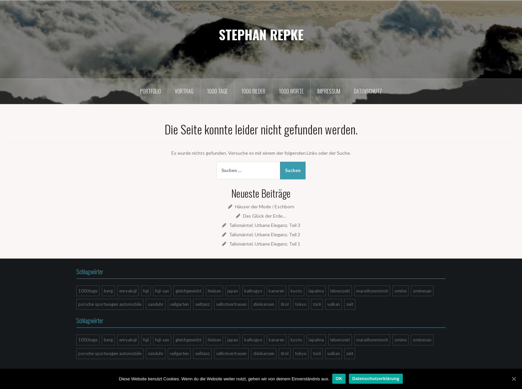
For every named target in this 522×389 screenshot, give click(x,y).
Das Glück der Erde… (264, 216)
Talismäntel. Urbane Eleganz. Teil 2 (264, 234)
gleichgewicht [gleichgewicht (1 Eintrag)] (188, 290)
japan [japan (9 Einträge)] (232, 290)
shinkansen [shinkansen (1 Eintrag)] (263, 304)
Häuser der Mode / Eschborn (264, 206)
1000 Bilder (253, 91)
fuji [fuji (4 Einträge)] (146, 290)
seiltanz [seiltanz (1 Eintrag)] (202, 304)
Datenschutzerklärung (376, 378)
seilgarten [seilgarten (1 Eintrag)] (179, 304)
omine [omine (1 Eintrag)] (400, 290)
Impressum (328, 91)
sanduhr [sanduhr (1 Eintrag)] (155, 304)
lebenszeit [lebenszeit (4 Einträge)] (340, 290)
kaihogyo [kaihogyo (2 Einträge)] (253, 290)
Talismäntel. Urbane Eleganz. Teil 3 (264, 225)
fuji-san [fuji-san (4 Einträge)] (162, 290)
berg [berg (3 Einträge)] (108, 290)
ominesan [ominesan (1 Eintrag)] (422, 290)
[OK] (513, 378)
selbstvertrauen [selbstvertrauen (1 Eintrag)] (231, 304)
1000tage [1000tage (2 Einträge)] (88, 290)
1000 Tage (217, 91)
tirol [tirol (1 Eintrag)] (285, 304)
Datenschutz (368, 91)
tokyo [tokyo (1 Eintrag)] (301, 304)
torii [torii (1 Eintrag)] (317, 304)
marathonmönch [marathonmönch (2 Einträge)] (372, 290)
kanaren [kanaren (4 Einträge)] (276, 290)
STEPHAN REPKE (261, 34)
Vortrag (184, 91)
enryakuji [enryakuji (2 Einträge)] (128, 290)
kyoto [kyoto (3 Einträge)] (296, 290)
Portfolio (150, 91)
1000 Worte (291, 91)
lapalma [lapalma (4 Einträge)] (316, 290)
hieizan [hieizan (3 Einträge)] (214, 290)
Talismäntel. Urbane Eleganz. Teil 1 (264, 244)
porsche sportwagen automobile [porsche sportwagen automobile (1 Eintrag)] (109, 304)
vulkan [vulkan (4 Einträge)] (333, 304)
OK (339, 378)
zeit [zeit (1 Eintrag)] (349, 304)
